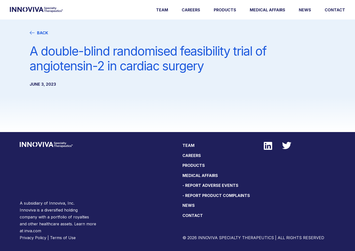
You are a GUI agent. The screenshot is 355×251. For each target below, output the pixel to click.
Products (225, 9)
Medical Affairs (267, 9)
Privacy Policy (33, 237)
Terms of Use (63, 237)
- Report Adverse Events (210, 185)
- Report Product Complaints (216, 195)
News (305, 9)
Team (162, 9)
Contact (335, 9)
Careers (191, 9)
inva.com (32, 230)
